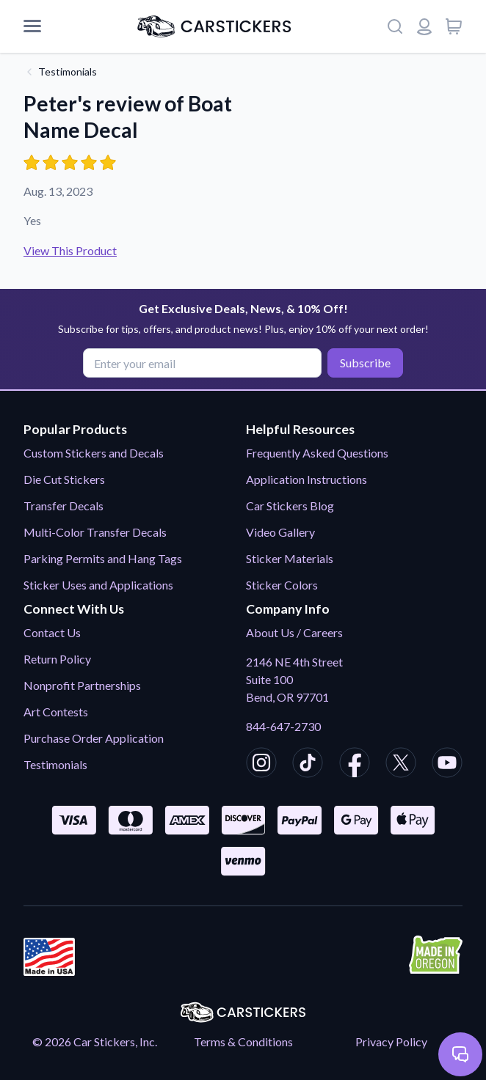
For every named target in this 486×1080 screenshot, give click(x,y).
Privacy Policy (391, 1041)
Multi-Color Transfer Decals (95, 532)
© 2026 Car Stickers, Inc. (94, 1041)
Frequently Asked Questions (317, 453)
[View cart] (454, 26)
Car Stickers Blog (290, 506)
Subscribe (365, 363)
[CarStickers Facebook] (354, 764)
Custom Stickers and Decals (93, 453)
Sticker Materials (289, 558)
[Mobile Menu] (32, 26)
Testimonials (67, 71)
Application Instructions (306, 479)
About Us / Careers (294, 632)
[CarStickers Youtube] (447, 764)
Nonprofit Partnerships (82, 685)
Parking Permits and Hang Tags (102, 558)
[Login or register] (424, 26)
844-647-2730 (283, 726)
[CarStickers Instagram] (261, 764)
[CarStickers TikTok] (307, 764)
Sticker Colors (282, 585)
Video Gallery (280, 532)
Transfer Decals (63, 506)
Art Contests (55, 712)
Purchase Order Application (93, 738)
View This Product (70, 250)
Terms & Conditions (243, 1041)
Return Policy (57, 659)
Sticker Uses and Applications (98, 585)
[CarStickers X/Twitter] (400, 764)
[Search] (395, 26)
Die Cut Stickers (64, 479)
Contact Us (52, 632)
